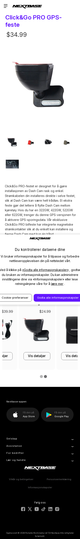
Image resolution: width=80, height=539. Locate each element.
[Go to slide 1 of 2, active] (40, 376)
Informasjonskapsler (40, 487)
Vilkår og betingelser (21, 479)
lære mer (57, 284)
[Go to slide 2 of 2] (44, 376)
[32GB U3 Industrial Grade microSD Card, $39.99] (21, 331)
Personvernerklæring (59, 479)
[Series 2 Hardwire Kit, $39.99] (59, 331)
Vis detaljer (22, 356)
